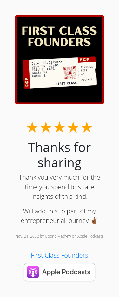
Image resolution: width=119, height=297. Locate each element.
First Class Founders (59, 255)
